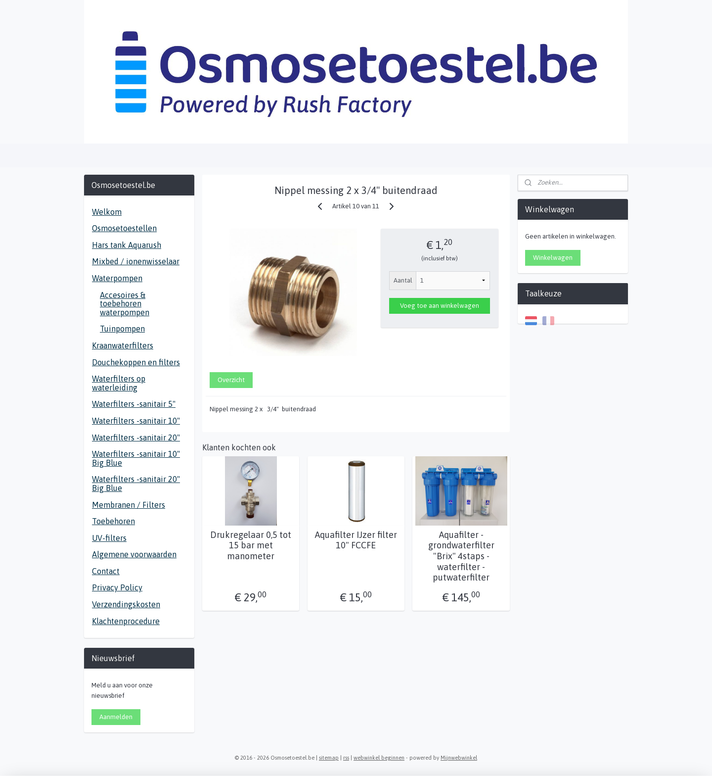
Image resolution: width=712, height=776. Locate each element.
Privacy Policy (117, 587)
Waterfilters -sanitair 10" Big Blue (136, 458)
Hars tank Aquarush (126, 245)
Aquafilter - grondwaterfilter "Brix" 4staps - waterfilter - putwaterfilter (461, 556)
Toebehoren (113, 521)
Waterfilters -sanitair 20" (136, 437)
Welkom (107, 211)
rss (346, 758)
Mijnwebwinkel (459, 758)
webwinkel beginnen (379, 758)
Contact (106, 571)
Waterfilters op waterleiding (118, 383)
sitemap (329, 758)
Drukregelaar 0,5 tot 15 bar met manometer (250, 545)
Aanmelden (116, 717)
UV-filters (109, 538)
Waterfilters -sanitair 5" (134, 403)
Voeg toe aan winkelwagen (439, 305)
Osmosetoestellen (124, 228)
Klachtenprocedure (126, 621)
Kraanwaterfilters (122, 345)
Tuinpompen (122, 328)
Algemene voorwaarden (134, 554)
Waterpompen (117, 278)
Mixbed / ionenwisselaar (135, 261)
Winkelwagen (553, 257)
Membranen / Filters (128, 504)
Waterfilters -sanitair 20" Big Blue (136, 483)
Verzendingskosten (126, 604)
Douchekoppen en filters (136, 362)
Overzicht (231, 380)
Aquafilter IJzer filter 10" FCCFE (356, 540)
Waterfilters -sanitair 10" (136, 420)
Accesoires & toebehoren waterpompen (124, 304)
